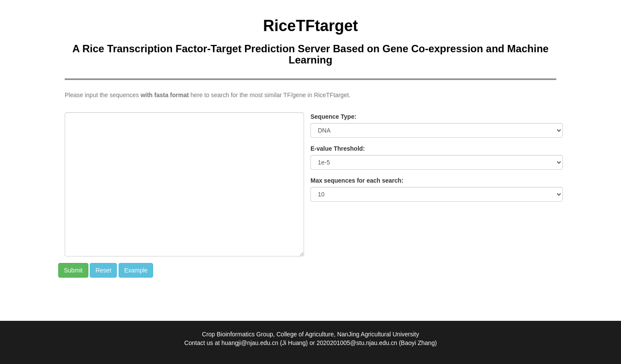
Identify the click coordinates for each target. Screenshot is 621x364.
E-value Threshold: (337, 148)
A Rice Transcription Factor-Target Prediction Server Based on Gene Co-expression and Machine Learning (310, 54)
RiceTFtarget (310, 26)
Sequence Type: (333, 116)
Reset (103, 270)
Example (135, 270)
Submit (73, 270)
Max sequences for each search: (357, 180)
